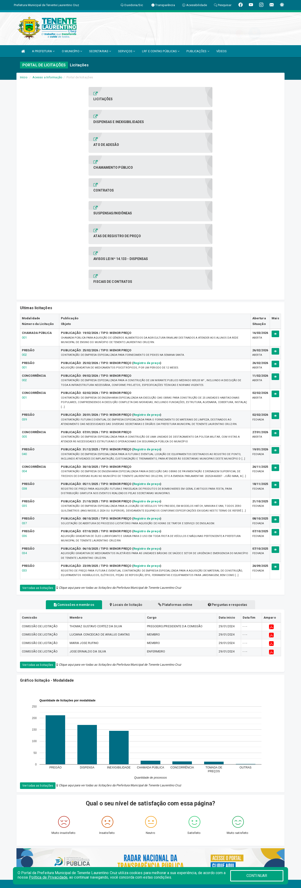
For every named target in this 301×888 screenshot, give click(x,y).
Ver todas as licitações (37, 451)
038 (24, 351)
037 (24, 386)
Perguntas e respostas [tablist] (233, 468)
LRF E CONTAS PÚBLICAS (160, 51)
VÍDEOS (221, 51)
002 (24, 218)
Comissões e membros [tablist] (68, 468)
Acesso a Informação (47, 77)
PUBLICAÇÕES (197, 51)
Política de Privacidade (48, 877)
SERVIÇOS (126, 51)
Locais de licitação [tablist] (124, 468)
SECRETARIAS (100, 51)
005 (24, 299)
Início (24, 77)
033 (24, 433)
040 (24, 317)
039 (24, 282)
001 (24, 200)
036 (24, 399)
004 (24, 334)
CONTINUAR (256, 875)
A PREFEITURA (43, 51)
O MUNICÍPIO (72, 51)
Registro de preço (146, 226)
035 (24, 369)
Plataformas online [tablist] (177, 468)
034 (24, 416)
